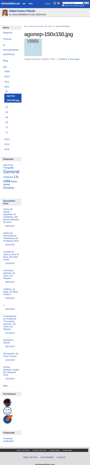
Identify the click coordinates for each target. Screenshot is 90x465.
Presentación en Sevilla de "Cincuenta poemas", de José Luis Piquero (11, 324)
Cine (10, 165)
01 (54, 26)
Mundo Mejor (55, 450)
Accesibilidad (47, 457)
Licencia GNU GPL (40, 450)
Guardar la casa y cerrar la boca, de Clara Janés (11, 257)
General (11, 171)
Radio (14, 181)
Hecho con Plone (23, 450)
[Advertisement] (56, 83)
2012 (50, 26)
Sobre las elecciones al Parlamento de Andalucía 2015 (11, 239)
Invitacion (8, 177)
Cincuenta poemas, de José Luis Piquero (11, 276)
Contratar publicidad (8, 439)
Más (31, 4)
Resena (8, 187)
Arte (5, 165)
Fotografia (8, 167)
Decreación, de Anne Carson (11, 356)
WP (46, 26)
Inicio (25, 26)
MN (24, 4)
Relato (6, 184)
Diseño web (67, 450)
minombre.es (10, 3)
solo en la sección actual (74, 6)
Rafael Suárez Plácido (22, 10)
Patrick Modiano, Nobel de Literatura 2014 (11, 373)
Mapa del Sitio (30, 457)
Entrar (47, 4)
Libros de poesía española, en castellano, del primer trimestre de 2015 (11, 217)
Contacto (61, 457)
